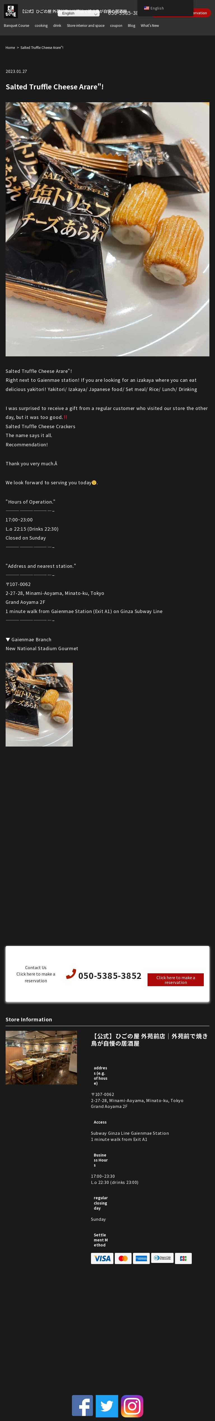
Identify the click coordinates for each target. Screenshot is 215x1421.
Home (10, 47)
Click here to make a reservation (175, 979)
